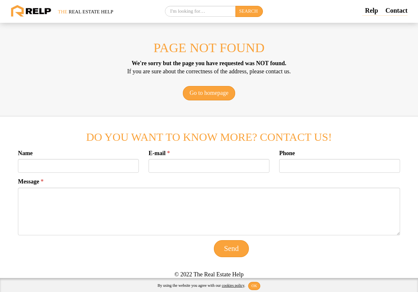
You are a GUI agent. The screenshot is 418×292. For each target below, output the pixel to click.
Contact (396, 10)
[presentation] (67, 253)
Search (248, 11)
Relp (371, 10)
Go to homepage (209, 93)
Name (25, 153)
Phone (287, 153)
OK (254, 286)
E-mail (159, 153)
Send (231, 248)
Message (30, 181)
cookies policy (233, 285)
